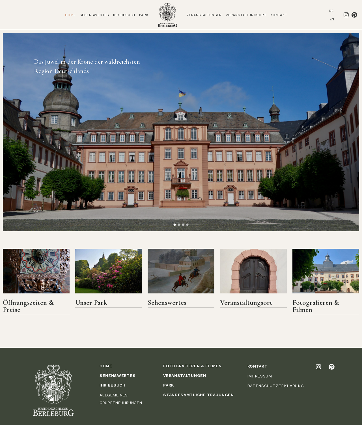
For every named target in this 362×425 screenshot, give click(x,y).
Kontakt (278, 15)
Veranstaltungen (204, 15)
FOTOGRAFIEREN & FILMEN (192, 366)
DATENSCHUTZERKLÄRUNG (275, 385)
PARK (168, 385)
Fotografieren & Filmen (315, 306)
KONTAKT (257, 366)
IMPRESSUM (259, 376)
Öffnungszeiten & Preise (28, 306)
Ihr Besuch (124, 15)
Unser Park (91, 302)
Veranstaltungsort (246, 15)
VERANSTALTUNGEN (184, 375)
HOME (106, 366)
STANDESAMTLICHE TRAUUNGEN (198, 394)
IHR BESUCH (113, 385)
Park (143, 15)
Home (70, 15)
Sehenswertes (94, 15)
